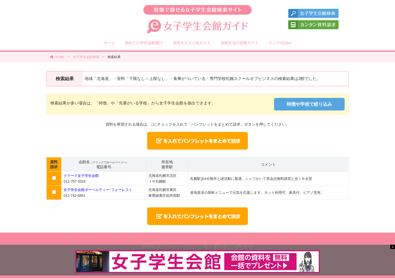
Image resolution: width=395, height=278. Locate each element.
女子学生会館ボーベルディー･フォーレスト (97, 190)
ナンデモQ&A (280, 43)
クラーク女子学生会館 (81, 176)
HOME (59, 57)
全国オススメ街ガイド (192, 43)
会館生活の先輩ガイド (239, 43)
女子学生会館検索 (86, 57)
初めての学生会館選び (144, 43)
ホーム (109, 43)
